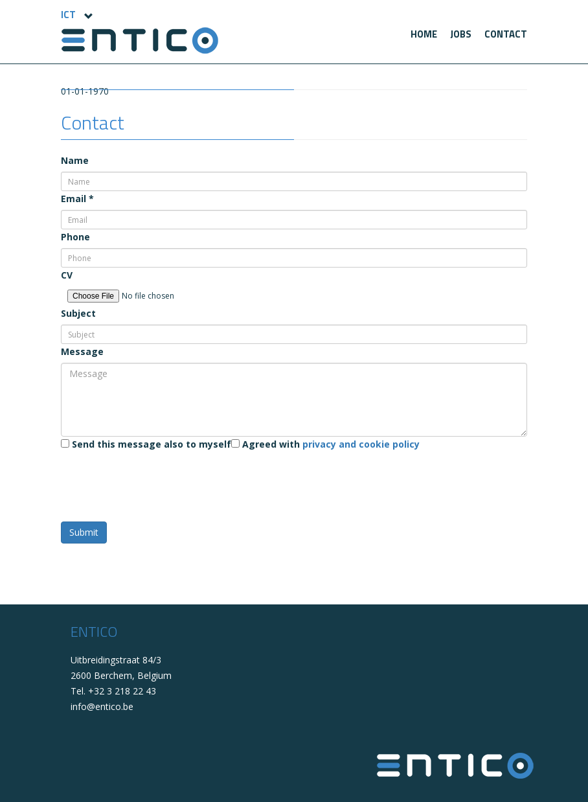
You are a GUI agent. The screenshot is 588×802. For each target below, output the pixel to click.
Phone (75, 237)
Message (82, 351)
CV (67, 275)
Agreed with (325, 444)
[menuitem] (424, 34)
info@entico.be (102, 706)
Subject (78, 313)
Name (75, 160)
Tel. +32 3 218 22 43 (113, 691)
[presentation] (159, 480)
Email (77, 198)
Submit (83, 532)
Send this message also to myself (146, 444)
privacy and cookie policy (361, 444)
